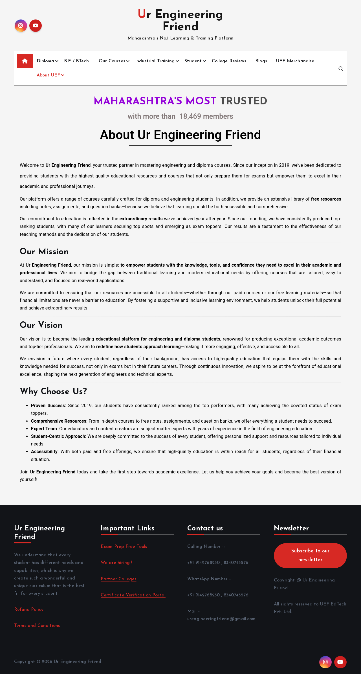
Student (193, 61)
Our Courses (112, 61)
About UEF (48, 75)
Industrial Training (155, 61)
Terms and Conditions (37, 625)
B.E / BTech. (77, 61)
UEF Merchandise (295, 61)
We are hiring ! (116, 563)
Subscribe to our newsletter (310, 555)
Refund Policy (28, 609)
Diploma (45, 61)
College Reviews (229, 61)
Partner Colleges (119, 579)
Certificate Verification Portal (133, 595)
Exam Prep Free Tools (124, 547)
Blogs (261, 61)
